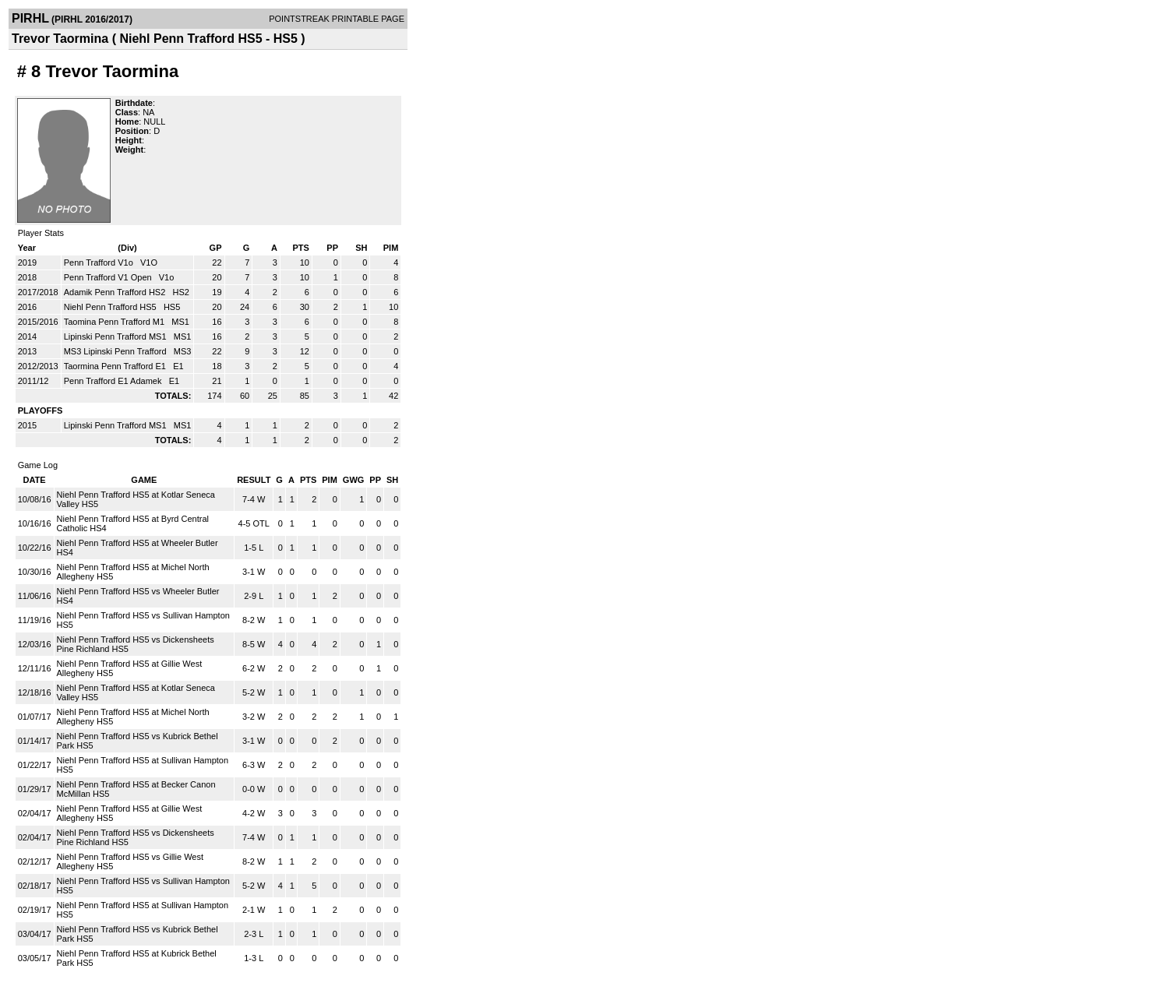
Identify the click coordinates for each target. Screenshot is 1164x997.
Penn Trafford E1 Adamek (114, 381)
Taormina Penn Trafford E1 (116, 366)
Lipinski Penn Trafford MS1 (116, 336)
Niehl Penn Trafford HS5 (111, 307)
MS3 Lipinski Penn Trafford (116, 351)
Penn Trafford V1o (100, 262)
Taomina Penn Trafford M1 (115, 321)
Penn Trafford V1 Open (109, 277)
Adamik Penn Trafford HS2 (116, 292)
